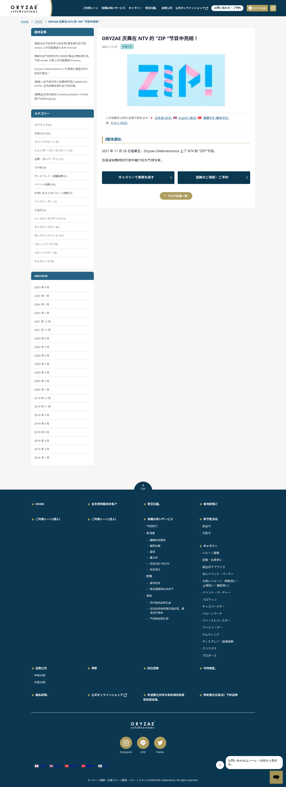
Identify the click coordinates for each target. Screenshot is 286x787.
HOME (25, 21)
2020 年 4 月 (41, 372)
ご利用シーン (90, 8)
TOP (143, 487)
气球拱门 (152, 526)
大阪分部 (39, 682)
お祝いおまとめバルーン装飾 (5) (53, 193)
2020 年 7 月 (41, 347)
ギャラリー (135, 8)
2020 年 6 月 (41, 355)
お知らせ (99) (42, 133)
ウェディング (210, 634)
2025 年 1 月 (41, 296)
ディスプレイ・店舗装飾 (217, 641)
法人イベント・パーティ (217, 574)
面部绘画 (155, 546)
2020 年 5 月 (41, 364)
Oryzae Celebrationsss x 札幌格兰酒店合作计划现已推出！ (61, 71)
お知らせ (127, 46)
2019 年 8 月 (41, 423)
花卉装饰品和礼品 (160, 602)
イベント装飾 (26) (45, 184)
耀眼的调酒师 (158, 540)
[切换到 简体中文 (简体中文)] (71, 766)
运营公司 (167, 8)
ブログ (38, 21)
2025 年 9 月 (41, 287)
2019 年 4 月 (41, 440)
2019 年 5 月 (41, 432)
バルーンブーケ (212, 613)
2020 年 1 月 (41, 389)
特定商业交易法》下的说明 (220, 695)
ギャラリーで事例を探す (136, 177)
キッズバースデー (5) (46, 227)
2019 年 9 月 (41, 415)
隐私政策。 (42, 695)
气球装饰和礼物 (159, 618)
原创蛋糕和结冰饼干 (162, 589)
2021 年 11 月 (42, 330)
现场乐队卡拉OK (159, 563)
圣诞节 (206, 526)
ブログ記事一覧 (177, 196)
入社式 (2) (40, 210)
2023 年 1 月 (41, 313)
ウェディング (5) (44, 261)
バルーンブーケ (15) (46, 244)
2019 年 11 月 (42, 406)
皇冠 (152, 552)
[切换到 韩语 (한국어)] (116, 123)
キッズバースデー (213, 606)
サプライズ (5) (43, 125)
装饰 (149, 596)
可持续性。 (210, 668)
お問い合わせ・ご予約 (227, 7)
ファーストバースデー (216, 620)
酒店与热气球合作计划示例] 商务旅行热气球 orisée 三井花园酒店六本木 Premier (60, 46)
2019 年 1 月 (41, 457)
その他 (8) (40, 167)
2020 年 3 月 (41, 381)
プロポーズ (209, 655)
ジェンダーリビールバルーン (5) (53, 150)
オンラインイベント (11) (49, 235)
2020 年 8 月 (41, 338)
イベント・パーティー (216, 592)
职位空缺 (153, 668)
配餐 (149, 576)
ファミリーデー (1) (45, 201)
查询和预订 (210, 504)
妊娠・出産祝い (212, 560)
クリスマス (209, 648)
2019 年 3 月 (41, 449)
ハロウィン (209, 599)
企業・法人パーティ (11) (48, 159)
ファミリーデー (212, 627)
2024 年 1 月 (41, 304)
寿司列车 (155, 583)
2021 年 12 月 (42, 321)
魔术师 (154, 557)
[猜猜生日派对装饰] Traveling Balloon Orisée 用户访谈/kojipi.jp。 (61, 96)
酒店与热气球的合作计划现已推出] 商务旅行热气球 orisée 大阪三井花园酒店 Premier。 (61, 58)
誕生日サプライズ (213, 567)
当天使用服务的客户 (104, 504)
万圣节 (206, 533)
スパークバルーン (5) (46, 142)
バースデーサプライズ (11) (50, 218)
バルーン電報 (210, 553)
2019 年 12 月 (42, 398)
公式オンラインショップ (191, 8)
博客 (94, 668)
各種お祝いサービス (113, 8)
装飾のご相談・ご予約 (212, 177)
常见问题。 (151, 8)
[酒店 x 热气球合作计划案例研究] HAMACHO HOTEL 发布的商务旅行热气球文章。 (60, 84)
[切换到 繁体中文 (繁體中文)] (213, 118)
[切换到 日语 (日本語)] (161, 118)
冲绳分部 (39, 675)
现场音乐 (155, 569)
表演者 (150, 533)
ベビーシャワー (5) (45, 252)
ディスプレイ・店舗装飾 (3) (50, 176)
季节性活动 (210, 519)
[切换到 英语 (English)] (184, 118)
